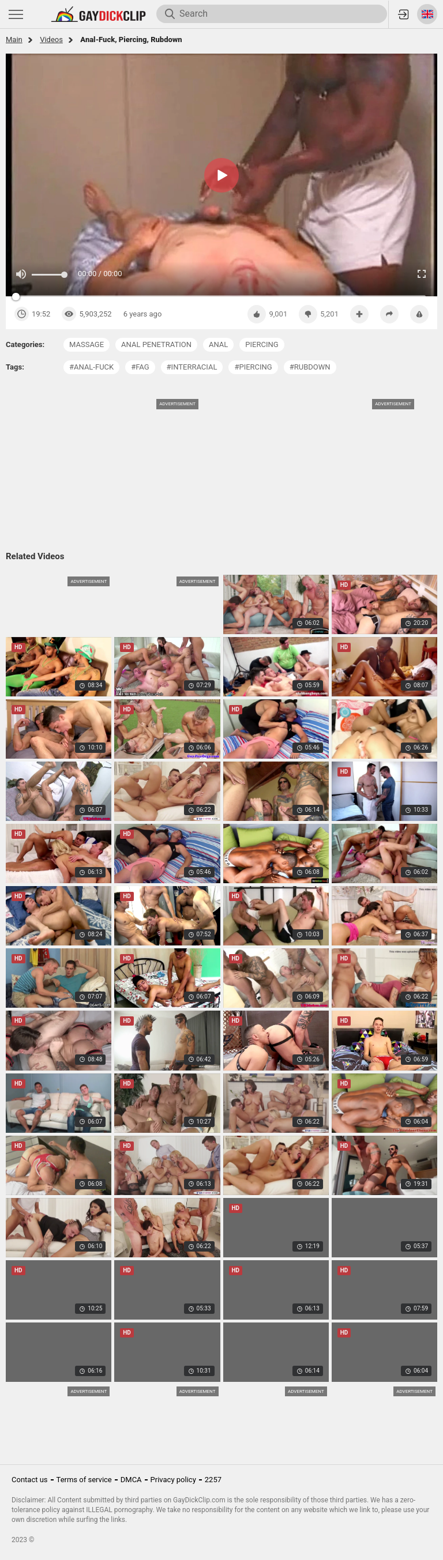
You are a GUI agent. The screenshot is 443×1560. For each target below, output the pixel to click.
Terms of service (84, 1479)
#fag (140, 367)
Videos (51, 39)
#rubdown (310, 367)
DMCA (131, 1479)
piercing (261, 344)
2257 (213, 1479)
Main (14, 39)
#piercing (253, 367)
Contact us (30, 1479)
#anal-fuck (91, 367)
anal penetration (156, 344)
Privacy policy (173, 1479)
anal (218, 344)
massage (86, 344)
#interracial (192, 367)
